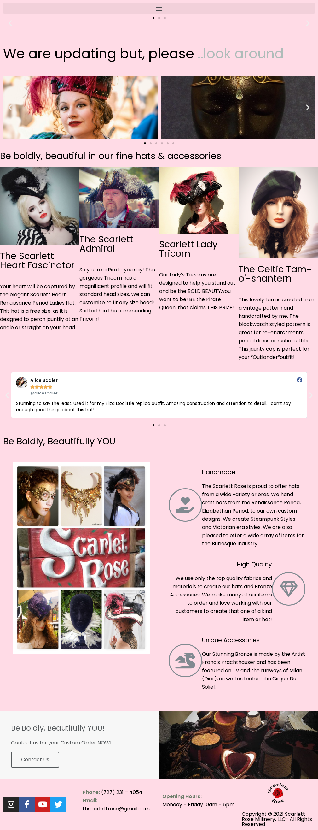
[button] (159, 8)
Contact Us (35, 759)
